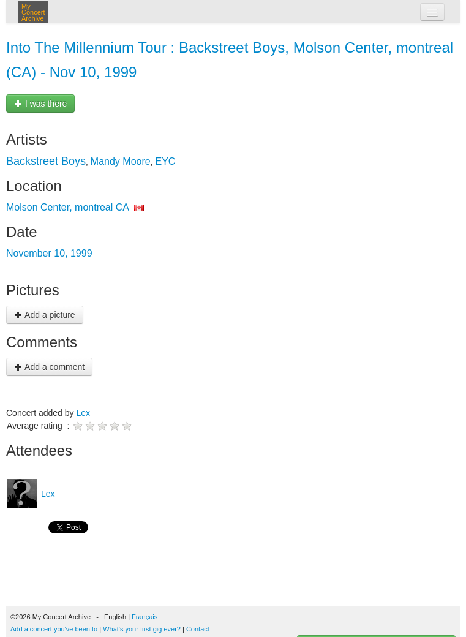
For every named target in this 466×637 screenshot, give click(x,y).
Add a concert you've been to (53, 629)
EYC (165, 161)
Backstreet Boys (46, 161)
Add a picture (44, 315)
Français (144, 616)
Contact (197, 629)
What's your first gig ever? (142, 629)
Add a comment (49, 367)
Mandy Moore (121, 161)
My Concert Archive (33, 12)
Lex (83, 413)
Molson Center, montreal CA (67, 207)
